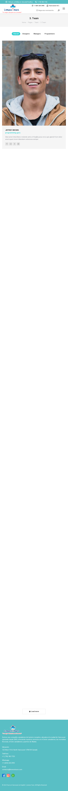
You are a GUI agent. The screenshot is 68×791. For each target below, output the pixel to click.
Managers (37, 34)
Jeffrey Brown (14, 127)
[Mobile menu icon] (64, 8)
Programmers (50, 34)
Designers (26, 34)
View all (16, 34)
